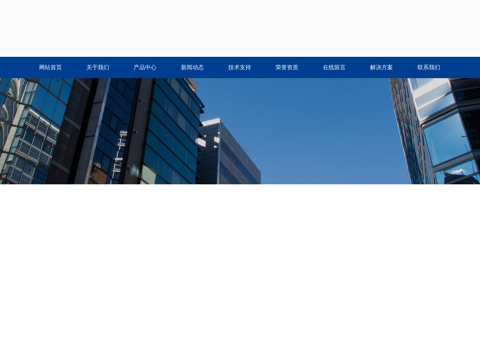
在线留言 (334, 67)
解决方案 (381, 67)
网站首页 (50, 67)
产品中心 (145, 67)
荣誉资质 (287, 67)
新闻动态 (192, 67)
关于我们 (97, 67)
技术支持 (239, 67)
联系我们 (428, 67)
